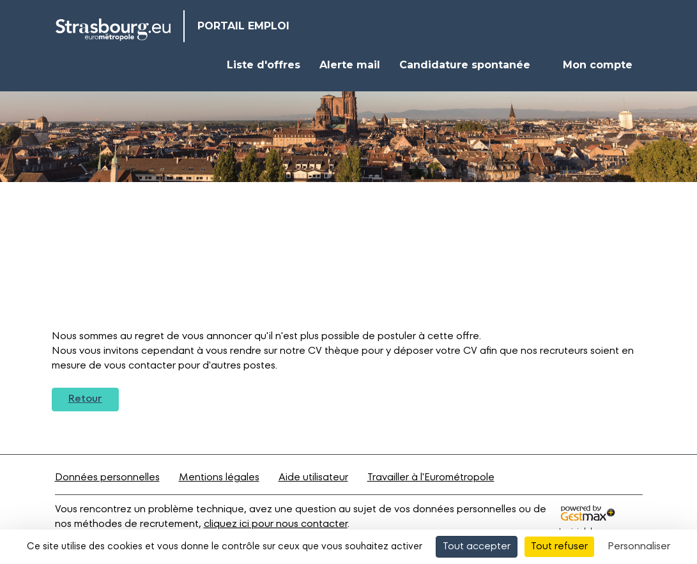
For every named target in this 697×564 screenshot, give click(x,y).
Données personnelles (107, 478)
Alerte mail (349, 65)
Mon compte (597, 65)
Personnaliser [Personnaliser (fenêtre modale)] (639, 547)
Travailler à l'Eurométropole (430, 478)
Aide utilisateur (313, 478)
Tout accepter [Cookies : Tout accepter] (476, 547)
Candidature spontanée (464, 65)
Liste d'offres (263, 65)
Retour (85, 399)
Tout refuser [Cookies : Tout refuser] (559, 547)
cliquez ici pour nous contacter (276, 524)
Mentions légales (219, 478)
